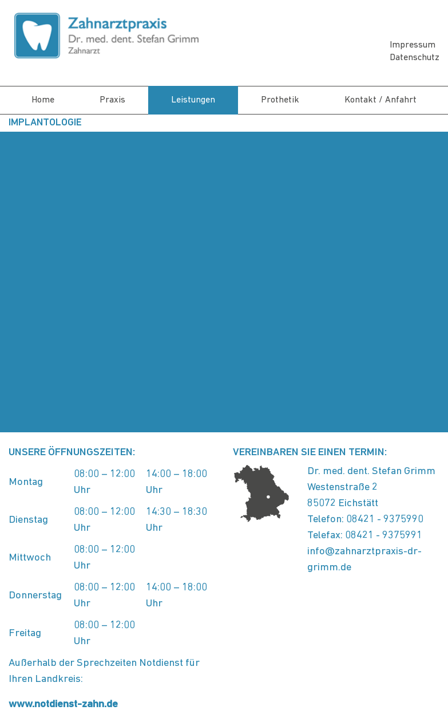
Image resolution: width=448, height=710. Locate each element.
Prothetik (280, 100)
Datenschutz (414, 57)
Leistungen (193, 100)
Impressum (412, 45)
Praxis (112, 100)
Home (42, 100)
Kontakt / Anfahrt (380, 100)
